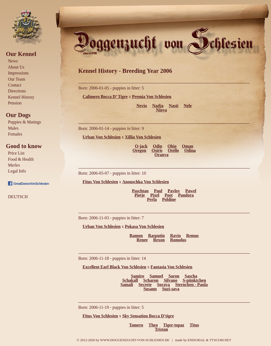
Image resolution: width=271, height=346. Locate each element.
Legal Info (17, 171)
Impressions (18, 73)
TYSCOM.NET (220, 340)
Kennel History (21, 97)
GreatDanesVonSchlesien (31, 184)
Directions (17, 91)
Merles (14, 165)
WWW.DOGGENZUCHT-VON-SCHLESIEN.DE (134, 340)
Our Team (16, 79)
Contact (14, 85)
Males (13, 128)
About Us (16, 67)
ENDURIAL (196, 340)
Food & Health (21, 159)
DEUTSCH (18, 196)
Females (15, 134)
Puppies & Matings (24, 122)
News (13, 61)
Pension (15, 103)
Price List (16, 153)
